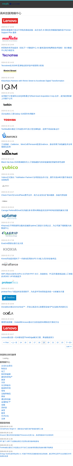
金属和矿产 (6, 402)
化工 (3, 371)
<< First (6, 342)
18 (39, 342)
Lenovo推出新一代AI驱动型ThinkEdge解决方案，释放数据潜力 (27, 337)
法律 (3, 419)
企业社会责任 (6, 366)
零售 (3, 391)
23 (62, 342)
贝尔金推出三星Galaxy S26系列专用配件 (18, 114)
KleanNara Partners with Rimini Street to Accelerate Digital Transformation (32, 81)
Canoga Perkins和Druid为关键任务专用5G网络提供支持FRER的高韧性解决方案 (34, 210)
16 (30, 342)
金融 (3, 405)
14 (21, 342)
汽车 (3, 382)
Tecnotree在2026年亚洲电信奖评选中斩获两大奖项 (22, 65)
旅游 (3, 380)
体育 (3, 410)
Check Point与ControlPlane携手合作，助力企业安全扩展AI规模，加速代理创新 (34, 195)
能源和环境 (6, 388)
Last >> (69, 346)
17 (34, 342)
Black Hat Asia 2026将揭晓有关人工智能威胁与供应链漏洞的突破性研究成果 (33, 162)
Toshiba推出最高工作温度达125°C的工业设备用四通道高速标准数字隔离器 (26, 447)
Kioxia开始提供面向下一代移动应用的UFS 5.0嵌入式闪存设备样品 (28, 259)
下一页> (69, 342)
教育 (3, 413)
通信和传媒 (6, 399)
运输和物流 (6, 394)
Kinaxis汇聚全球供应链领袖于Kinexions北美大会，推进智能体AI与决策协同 (26, 435)
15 (25, 342)
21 (53, 342)
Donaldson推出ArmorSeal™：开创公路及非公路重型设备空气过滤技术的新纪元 (34, 307)
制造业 (4, 368)
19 (44, 342)
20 (48, 342)
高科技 (4, 407)
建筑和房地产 (6, 377)
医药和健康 (6, 374)
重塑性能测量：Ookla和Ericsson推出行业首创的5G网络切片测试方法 (30, 322)
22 (58, 342)
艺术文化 (5, 416)
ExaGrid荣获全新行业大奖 (12, 243)
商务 (3, 396)
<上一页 (14, 342)
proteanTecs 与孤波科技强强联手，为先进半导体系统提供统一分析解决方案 (32, 292)
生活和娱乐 (6, 385)
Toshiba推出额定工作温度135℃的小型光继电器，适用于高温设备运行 (30, 129)
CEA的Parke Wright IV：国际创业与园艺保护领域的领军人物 (21, 429)
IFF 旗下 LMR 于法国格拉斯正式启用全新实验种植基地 (19, 441)
